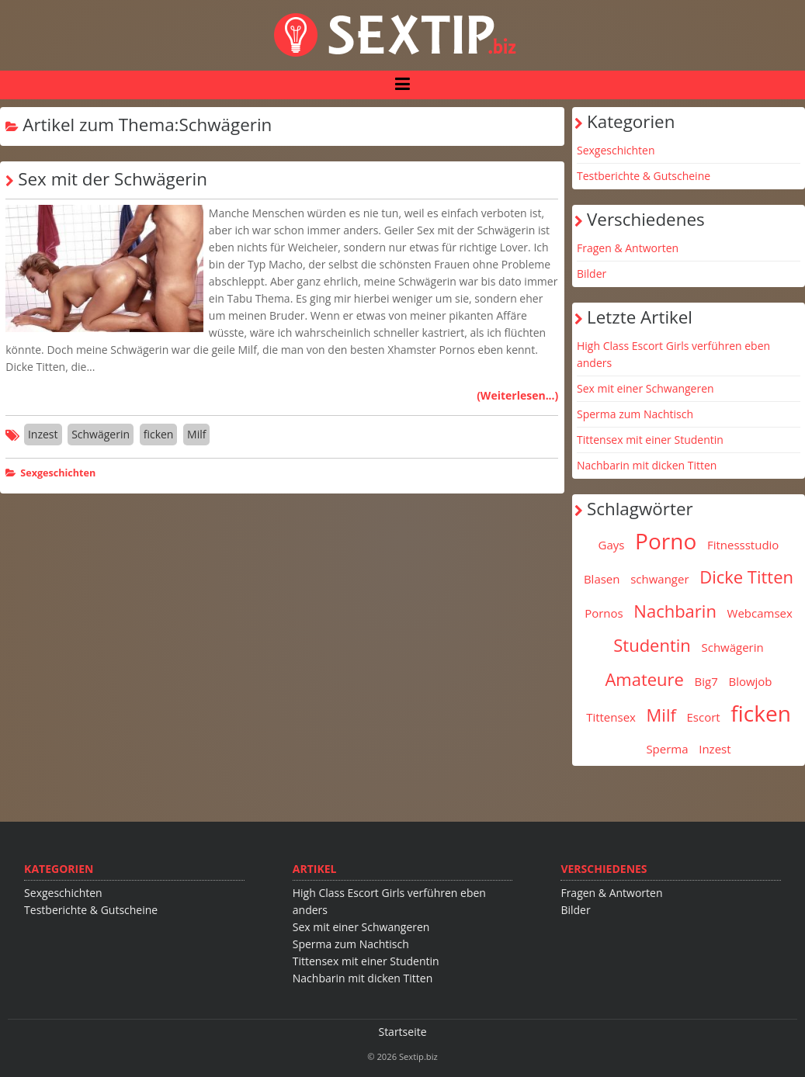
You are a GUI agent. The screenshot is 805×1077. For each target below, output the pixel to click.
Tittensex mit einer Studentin (650, 439)
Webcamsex (760, 613)
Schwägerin (100, 434)
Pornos (604, 613)
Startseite (402, 1031)
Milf (196, 434)
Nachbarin (675, 610)
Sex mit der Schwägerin (112, 179)
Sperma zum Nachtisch (635, 414)
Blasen (602, 579)
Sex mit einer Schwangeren (645, 388)
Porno (665, 541)
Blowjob (750, 681)
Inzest (43, 434)
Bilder (591, 273)
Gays (612, 544)
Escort (703, 717)
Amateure (644, 679)
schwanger (659, 579)
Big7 (706, 681)
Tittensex (611, 717)
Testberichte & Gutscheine (643, 175)
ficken (159, 434)
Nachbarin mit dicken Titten (647, 465)
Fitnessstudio (743, 544)
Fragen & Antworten (627, 248)
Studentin (652, 644)
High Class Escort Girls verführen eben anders (673, 354)
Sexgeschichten (57, 473)
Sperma (667, 749)
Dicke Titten (746, 576)
